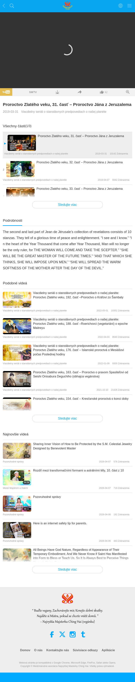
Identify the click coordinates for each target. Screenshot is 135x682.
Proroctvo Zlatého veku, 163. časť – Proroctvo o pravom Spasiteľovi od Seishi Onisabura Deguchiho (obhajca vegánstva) (80, 374)
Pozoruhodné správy (47, 496)
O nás (38, 650)
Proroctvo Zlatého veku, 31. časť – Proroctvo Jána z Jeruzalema (81, 136)
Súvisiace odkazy (85, 650)
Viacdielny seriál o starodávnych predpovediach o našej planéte (63, 111)
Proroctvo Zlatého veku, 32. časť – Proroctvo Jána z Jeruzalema (79, 162)
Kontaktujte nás (57, 650)
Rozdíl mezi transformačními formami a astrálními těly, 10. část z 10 (78, 470)
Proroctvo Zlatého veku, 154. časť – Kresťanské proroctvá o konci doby (81, 398)
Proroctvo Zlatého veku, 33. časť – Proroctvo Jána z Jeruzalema (79, 188)
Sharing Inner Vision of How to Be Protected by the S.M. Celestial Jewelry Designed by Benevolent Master (82, 446)
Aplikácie (108, 650)
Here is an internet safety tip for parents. (60, 523)
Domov (25, 650)
